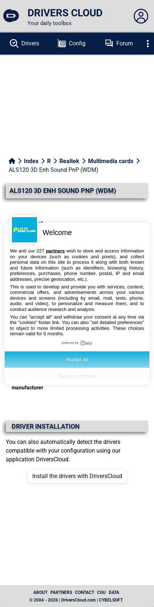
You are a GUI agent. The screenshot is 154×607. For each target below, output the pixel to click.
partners (55, 251)
